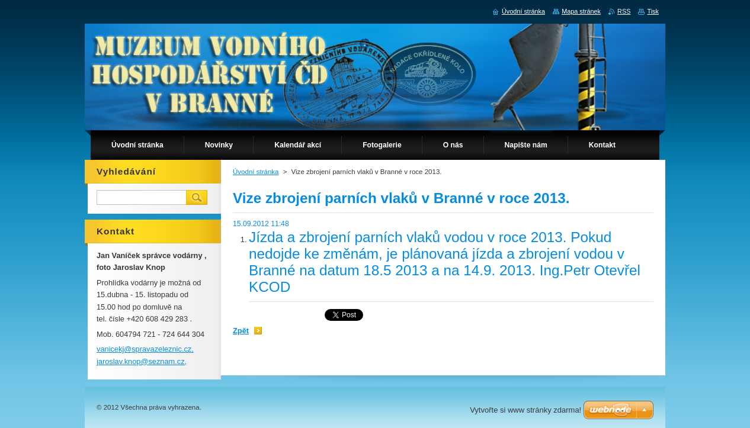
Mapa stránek (581, 11)
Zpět (241, 330)
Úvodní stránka (255, 171)
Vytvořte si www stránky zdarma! (525, 410)
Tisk (653, 11)
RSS (623, 11)
